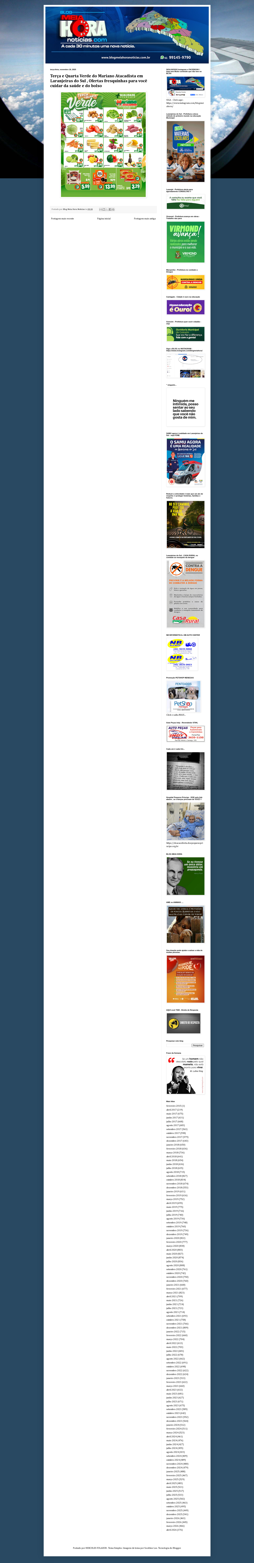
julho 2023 (171, 1402)
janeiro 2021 (172, 1285)
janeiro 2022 (172, 1332)
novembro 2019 (174, 1230)
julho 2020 (171, 1261)
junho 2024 (172, 1444)
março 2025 (172, 1479)
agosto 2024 (172, 1452)
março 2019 (172, 1199)
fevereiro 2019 (173, 1195)
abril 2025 (171, 1483)
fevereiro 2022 (173, 1335)
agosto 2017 (172, 1125)
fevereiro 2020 (173, 1242)
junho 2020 (172, 1258)
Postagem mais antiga (145, 219)
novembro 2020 (174, 1277)
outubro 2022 (173, 1367)
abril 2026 (171, 1530)
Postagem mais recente (62, 219)
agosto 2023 (172, 1405)
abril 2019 (171, 1203)
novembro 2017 (174, 1137)
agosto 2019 (172, 1219)
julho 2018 (171, 1168)
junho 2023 (172, 1398)
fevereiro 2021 (173, 1289)
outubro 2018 (173, 1180)
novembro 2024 (174, 1464)
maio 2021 (171, 1300)
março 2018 (172, 1153)
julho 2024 (171, 1448)
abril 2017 (171, 1110)
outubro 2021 (173, 1320)
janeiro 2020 (172, 1238)
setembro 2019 (173, 1223)
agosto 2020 (172, 1265)
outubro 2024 (173, 1460)
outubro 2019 (173, 1226)
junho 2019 (172, 1211)
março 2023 (172, 1386)
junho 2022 (172, 1351)
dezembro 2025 (174, 1514)
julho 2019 (171, 1215)
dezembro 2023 (174, 1421)
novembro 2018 (174, 1184)
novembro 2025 (174, 1510)
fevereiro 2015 (173, 1106)
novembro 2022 (174, 1370)
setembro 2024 (173, 1456)
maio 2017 (171, 1114)
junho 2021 (172, 1304)
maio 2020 (171, 1254)
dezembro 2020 (174, 1281)
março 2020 (172, 1246)
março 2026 (172, 1526)
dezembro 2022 (174, 1374)
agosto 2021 (172, 1312)
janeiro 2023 (172, 1378)
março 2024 (172, 1433)
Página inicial (104, 219)
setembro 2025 (173, 1503)
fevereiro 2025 (173, 1475)
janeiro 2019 (172, 1191)
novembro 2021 (174, 1324)
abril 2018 (171, 1156)
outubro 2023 (173, 1413)
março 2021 (172, 1293)
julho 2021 (171, 1308)
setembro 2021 (173, 1316)
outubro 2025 (173, 1506)
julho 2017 (171, 1122)
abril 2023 (171, 1390)
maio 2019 (171, 1207)
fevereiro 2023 (173, 1382)
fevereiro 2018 (173, 1149)
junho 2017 (172, 1118)
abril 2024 (171, 1437)
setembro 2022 (173, 1363)
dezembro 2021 (174, 1328)
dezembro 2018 (174, 1188)
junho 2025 (172, 1491)
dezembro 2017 (174, 1141)
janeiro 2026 (172, 1518)
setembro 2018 (173, 1176)
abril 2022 (171, 1343)
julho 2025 (171, 1495)
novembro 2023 (174, 1417)
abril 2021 (171, 1296)
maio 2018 (171, 1160)
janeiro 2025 (172, 1471)
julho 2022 (171, 1355)
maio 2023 (171, 1394)
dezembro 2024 (174, 1468)
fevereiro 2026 (173, 1522)
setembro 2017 (173, 1129)
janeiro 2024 (172, 1425)
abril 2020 (171, 1250)
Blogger (177, 1548)
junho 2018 (172, 1164)
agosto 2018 (172, 1172)
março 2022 (172, 1339)
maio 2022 (171, 1347)
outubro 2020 (173, 1273)
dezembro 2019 (174, 1234)
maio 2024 (171, 1440)
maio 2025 (171, 1487)
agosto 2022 (172, 1359)
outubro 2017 (173, 1133)
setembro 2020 (173, 1269)
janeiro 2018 (172, 1145)
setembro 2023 (173, 1409)
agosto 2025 (172, 1499)
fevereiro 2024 (173, 1429)
